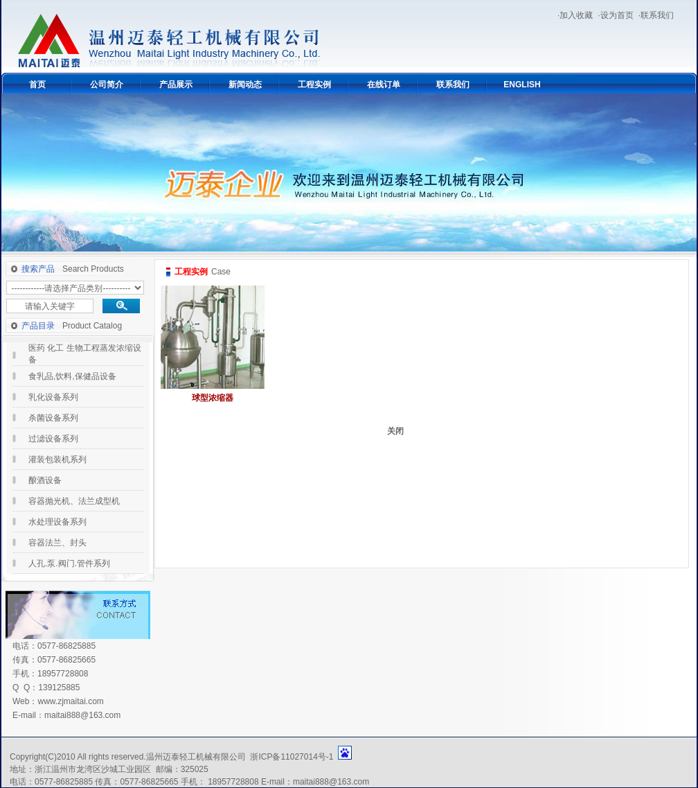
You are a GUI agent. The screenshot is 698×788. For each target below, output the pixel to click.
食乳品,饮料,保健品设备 (72, 376)
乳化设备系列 (53, 397)
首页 (37, 84)
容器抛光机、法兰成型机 (74, 501)
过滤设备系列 (53, 439)
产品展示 (176, 84)
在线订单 (383, 84)
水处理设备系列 (57, 522)
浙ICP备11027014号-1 (291, 757)
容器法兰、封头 (57, 543)
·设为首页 (615, 15)
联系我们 (452, 84)
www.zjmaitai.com (70, 701)
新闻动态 (245, 84)
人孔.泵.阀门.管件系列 (69, 563)
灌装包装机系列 (57, 459)
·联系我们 (656, 15)
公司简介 (106, 84)
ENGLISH (521, 84)
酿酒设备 (45, 480)
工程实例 (314, 84)
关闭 (395, 431)
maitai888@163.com (82, 715)
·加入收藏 (575, 15)
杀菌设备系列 (53, 418)
